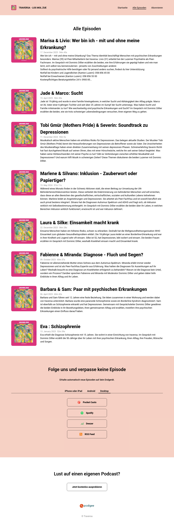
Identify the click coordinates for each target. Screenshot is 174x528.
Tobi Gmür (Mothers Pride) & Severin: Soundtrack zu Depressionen (94, 129)
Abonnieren (157, 7)
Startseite (122, 7)
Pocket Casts (89, 402)
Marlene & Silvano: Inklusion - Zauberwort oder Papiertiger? (88, 177)
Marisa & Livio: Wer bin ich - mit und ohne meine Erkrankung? (90, 44)
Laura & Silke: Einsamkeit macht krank (79, 222)
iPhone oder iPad (73, 391)
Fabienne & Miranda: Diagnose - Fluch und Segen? (91, 254)
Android (91, 391)
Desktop (104, 391)
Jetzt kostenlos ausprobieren (87, 487)
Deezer (89, 423)
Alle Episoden (139, 7)
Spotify (89, 413)
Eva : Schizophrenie (60, 326)
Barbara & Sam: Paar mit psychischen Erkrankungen (93, 289)
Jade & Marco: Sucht (61, 93)
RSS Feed (90, 434)
